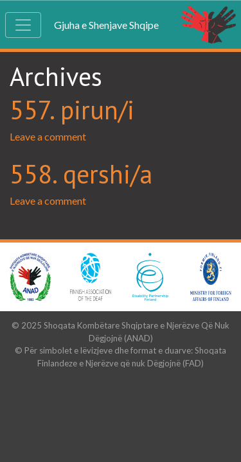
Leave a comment (48, 136)
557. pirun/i (72, 109)
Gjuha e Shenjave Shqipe (106, 25)
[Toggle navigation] (23, 25)
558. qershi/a (81, 174)
